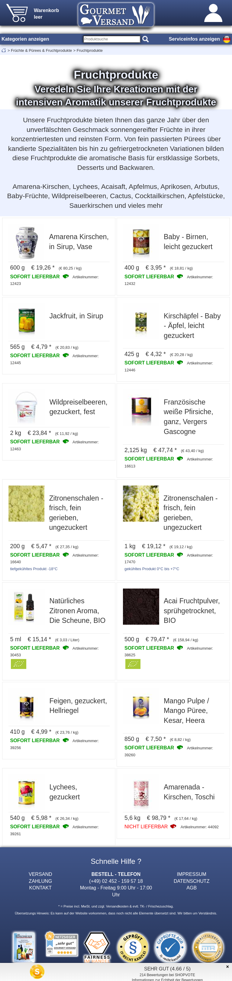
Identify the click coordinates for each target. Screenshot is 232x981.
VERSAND (40, 874)
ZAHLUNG (40, 881)
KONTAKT (40, 887)
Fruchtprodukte (90, 50)
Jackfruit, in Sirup (76, 316)
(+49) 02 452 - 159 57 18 (116, 881)
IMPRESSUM (191, 874)
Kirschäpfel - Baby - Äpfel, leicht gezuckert (192, 325)
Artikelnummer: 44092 (200, 827)
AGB (191, 887)
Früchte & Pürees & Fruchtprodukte (41, 50)
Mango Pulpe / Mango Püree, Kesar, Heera (186, 710)
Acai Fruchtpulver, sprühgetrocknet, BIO (192, 610)
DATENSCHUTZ (192, 881)
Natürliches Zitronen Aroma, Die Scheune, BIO (77, 610)
